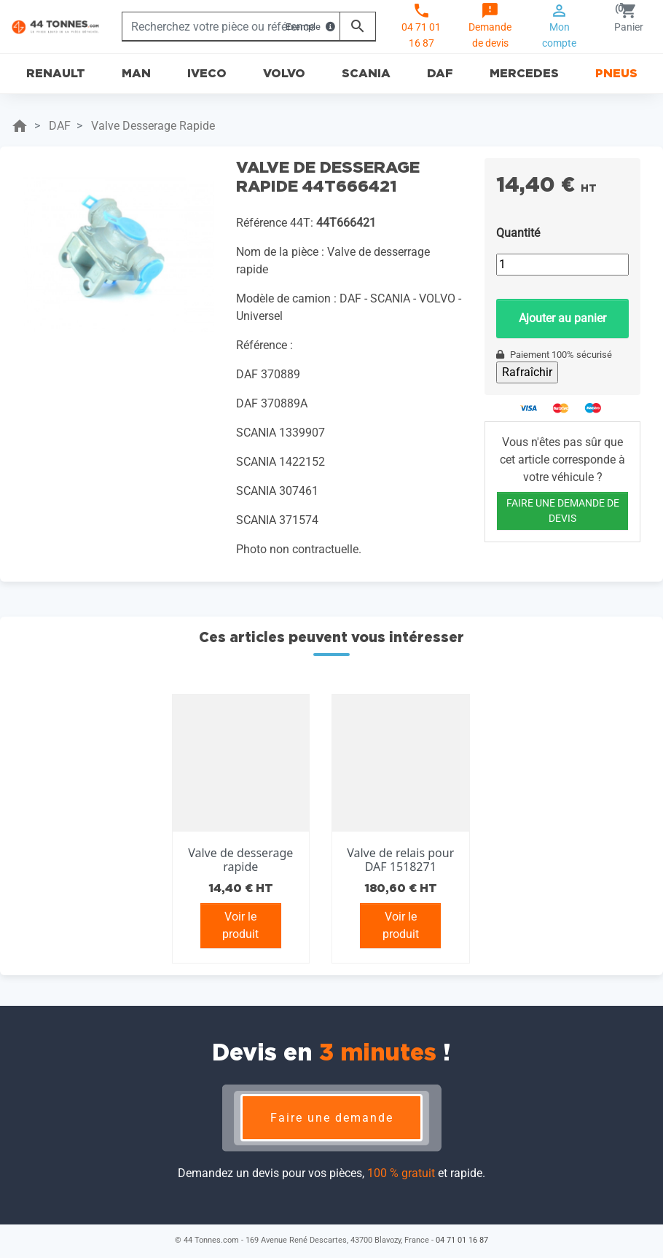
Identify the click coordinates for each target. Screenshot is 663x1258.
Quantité (518, 233)
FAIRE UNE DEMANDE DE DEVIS (562, 510)
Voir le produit (240, 925)
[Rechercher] (231, 26)
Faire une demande (331, 1118)
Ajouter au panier (562, 318)
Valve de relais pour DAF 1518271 (400, 860)
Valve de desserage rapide (240, 860)
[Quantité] (562, 265)
